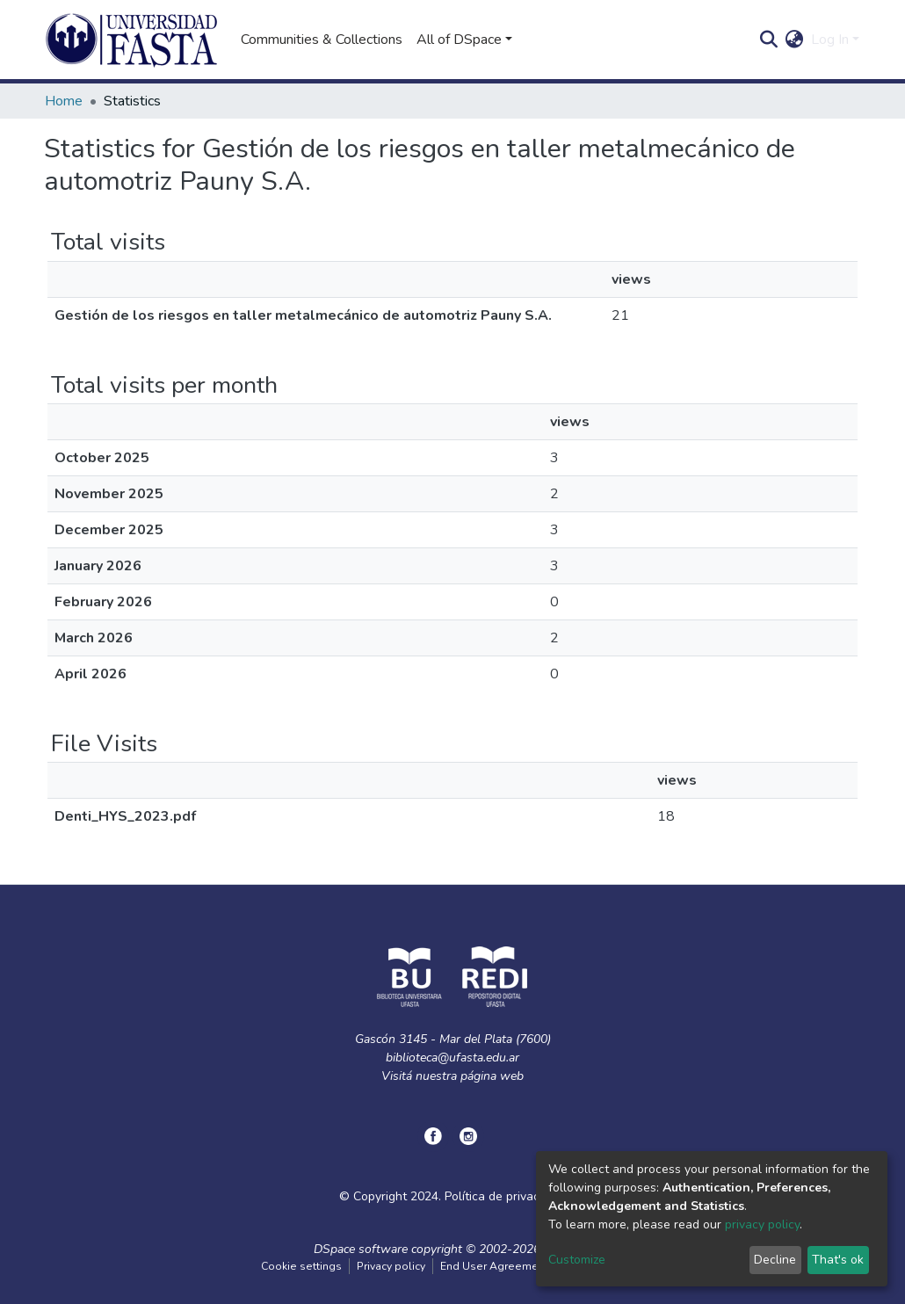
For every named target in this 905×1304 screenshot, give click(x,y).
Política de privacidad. (505, 1196)
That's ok (838, 1259)
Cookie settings (301, 1266)
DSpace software (361, 1249)
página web (492, 1076)
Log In (830, 39)
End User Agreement (494, 1266)
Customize (576, 1259)
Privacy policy (391, 1266)
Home (64, 101)
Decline (775, 1259)
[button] (795, 39)
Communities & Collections (321, 39)
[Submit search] (769, 39)
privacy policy (762, 1224)
